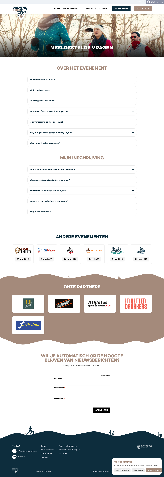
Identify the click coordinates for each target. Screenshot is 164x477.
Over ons (88, 8)
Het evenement (47, 449)
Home (57, 8)
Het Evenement (70, 8)
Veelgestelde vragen (68, 446)
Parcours (44, 457)
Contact (104, 8)
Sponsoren (63, 453)
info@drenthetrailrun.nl (27, 451)
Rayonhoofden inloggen (69, 449)
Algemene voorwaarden (103, 471)
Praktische (45, 453)
